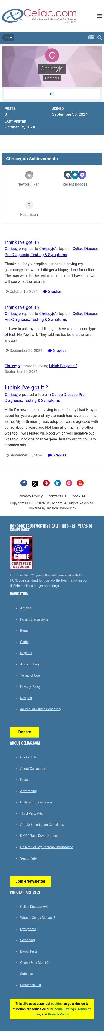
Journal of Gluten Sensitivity (40, 709)
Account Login (30, 664)
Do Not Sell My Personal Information (46, 847)
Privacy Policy (30, 496)
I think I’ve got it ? (22, 242)
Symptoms (28, 929)
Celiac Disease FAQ (34, 907)
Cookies (79, 496)
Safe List (26, 974)
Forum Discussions (34, 619)
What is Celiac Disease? (37, 918)
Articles (26, 608)
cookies (57, 1004)
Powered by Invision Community (52, 508)
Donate (24, 732)
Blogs (24, 630)
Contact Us (57, 496)
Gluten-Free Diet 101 (35, 963)
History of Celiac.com (36, 802)
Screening (27, 940)
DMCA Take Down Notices (39, 836)
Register (26, 653)
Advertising (28, 791)
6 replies (52, 291)
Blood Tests (28, 951)
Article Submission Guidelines (42, 825)
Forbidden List (30, 985)
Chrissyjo (13, 248)
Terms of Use (30, 675)
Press (24, 780)
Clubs (24, 642)
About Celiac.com (33, 768)
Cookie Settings (64, 1009)
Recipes (26, 698)
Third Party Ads (31, 813)
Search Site (28, 858)
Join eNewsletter (30, 881)
